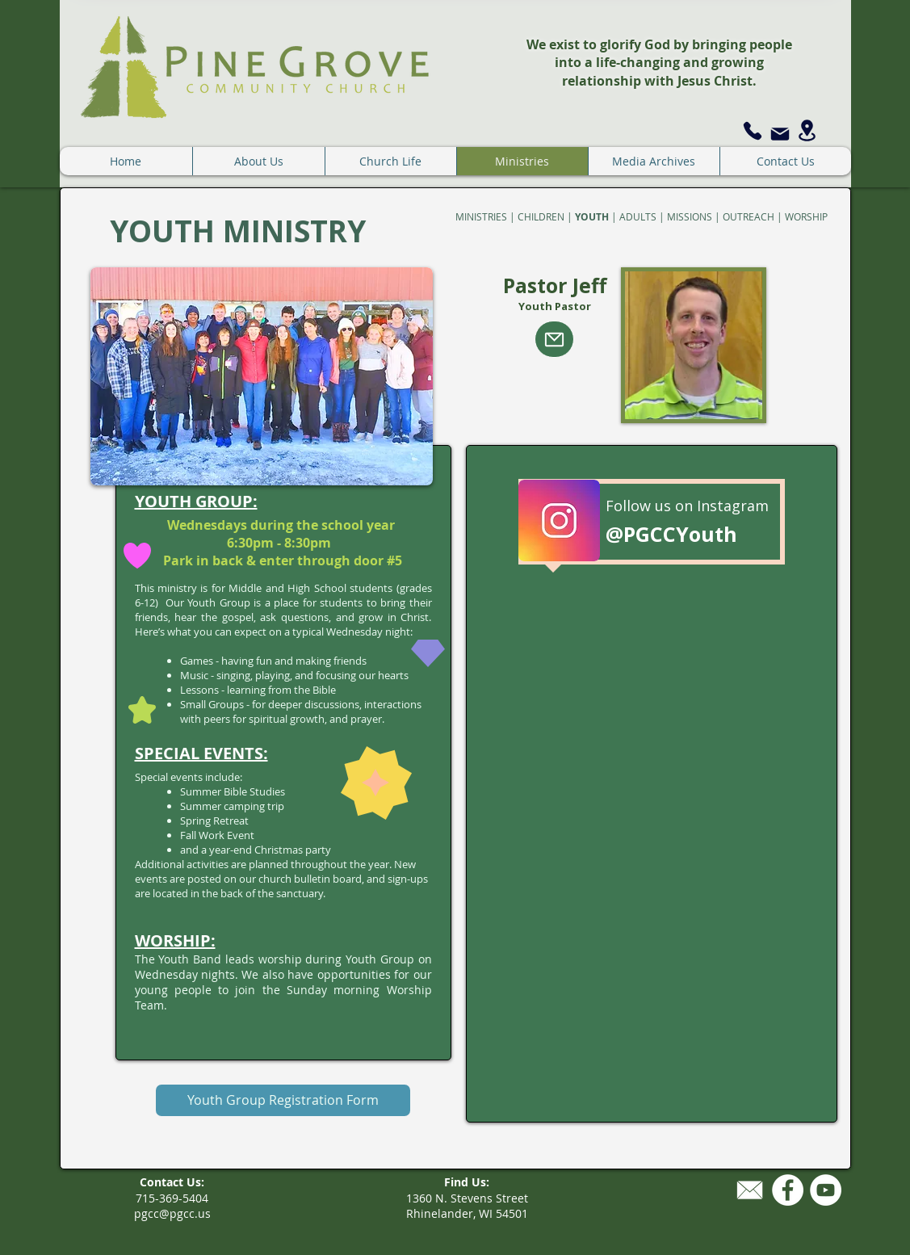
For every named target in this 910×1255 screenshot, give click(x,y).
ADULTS (637, 216)
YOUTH (592, 217)
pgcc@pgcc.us (172, 1213)
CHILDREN (541, 216)
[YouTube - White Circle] (825, 1190)
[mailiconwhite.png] (749, 1190)
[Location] (807, 130)
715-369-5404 (172, 1198)
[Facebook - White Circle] (787, 1190)
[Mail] (780, 134)
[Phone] (752, 130)
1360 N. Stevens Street (467, 1198)
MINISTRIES (481, 216)
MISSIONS (689, 216)
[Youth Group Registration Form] (283, 1100)
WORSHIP (806, 216)
